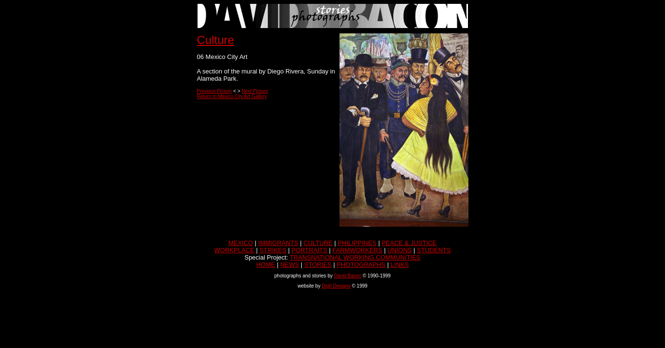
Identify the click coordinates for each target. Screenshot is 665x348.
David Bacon (347, 275)
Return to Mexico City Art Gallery (232, 96)
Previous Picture (214, 91)
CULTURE (317, 242)
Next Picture (254, 91)
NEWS (289, 264)
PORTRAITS (309, 250)
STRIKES (272, 250)
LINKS (400, 264)
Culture (215, 39)
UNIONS (399, 250)
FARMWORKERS (357, 250)
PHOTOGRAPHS (361, 264)
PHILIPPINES (357, 242)
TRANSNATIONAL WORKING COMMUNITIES (355, 257)
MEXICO (240, 242)
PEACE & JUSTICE (409, 242)
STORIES (318, 264)
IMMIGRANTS (278, 242)
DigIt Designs (336, 286)
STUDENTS (434, 250)
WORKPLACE (234, 250)
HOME (265, 264)
